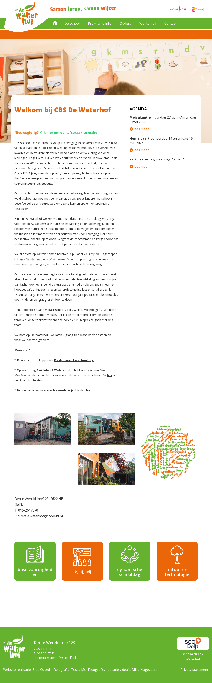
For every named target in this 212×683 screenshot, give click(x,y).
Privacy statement (194, 669)
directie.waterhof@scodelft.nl (40, 516)
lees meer (139, 129)
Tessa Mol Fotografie (87, 669)
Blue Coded (41, 669)
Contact (170, 23)
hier (50, 132)
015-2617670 (28, 510)
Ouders (125, 23)
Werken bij (147, 23)
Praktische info (99, 23)
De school (72, 23)
